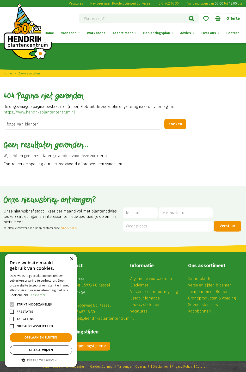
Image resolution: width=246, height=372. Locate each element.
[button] (41, 360)
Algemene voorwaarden (151, 278)
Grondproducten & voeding (212, 298)
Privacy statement (146, 304)
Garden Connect (101, 367)
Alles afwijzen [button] (41, 350)
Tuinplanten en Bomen (208, 291)
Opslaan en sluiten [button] (41, 337)
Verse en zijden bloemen (210, 285)
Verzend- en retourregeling (154, 291)
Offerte (233, 18)
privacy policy (69, 228)
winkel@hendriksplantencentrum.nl (102, 318)
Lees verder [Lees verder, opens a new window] (38, 295)
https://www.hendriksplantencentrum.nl (39, 112)
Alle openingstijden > (87, 346)
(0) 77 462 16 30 (82, 312)
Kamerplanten (201, 278)
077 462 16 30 (169, 3)
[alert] (41, 310)
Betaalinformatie (145, 298)
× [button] (71, 259)
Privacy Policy (182, 367)
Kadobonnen (199, 311)
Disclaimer (139, 285)
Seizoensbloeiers (203, 304)
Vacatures (76, 3)
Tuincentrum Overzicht (133, 367)
